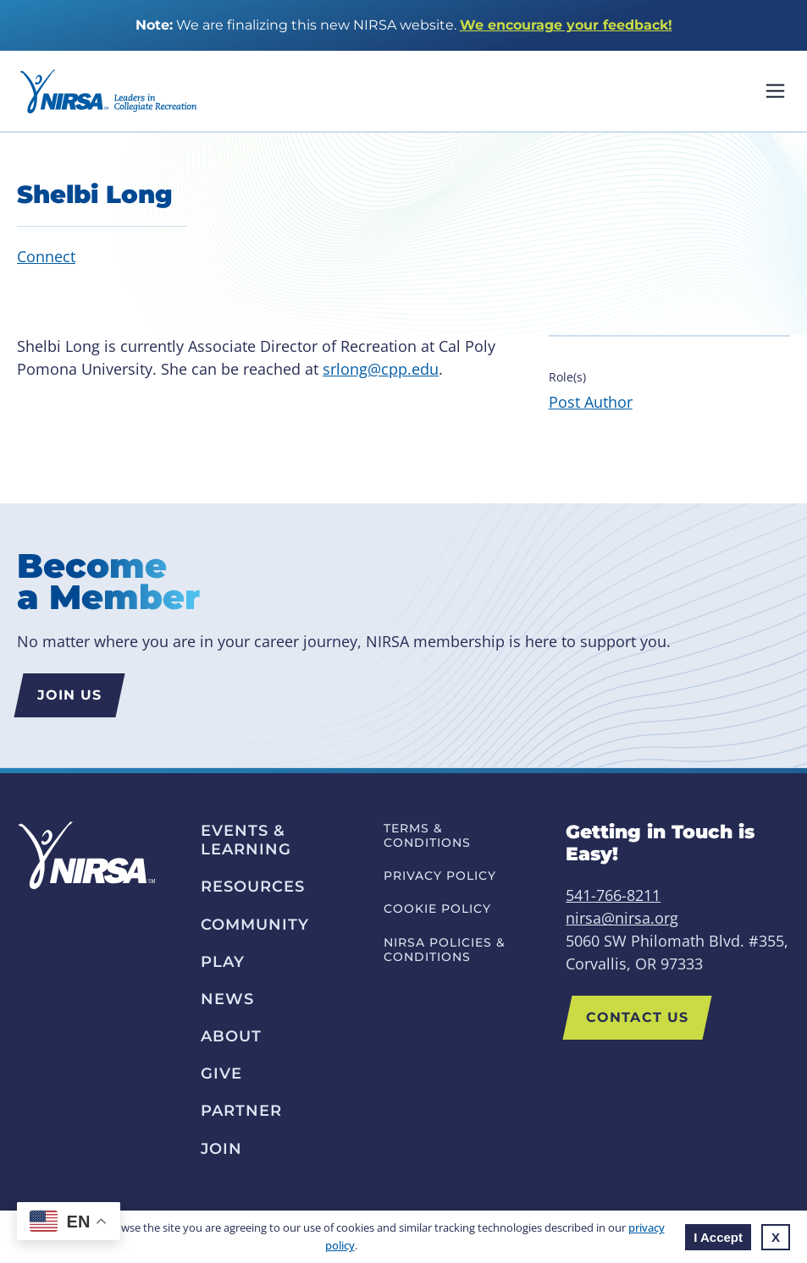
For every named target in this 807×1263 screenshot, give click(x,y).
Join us (69, 695)
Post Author (591, 402)
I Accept (718, 1237)
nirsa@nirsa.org (622, 918)
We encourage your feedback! (566, 25)
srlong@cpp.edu (381, 369)
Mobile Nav (775, 91)
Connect (46, 256)
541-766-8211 (613, 895)
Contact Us (637, 1017)
